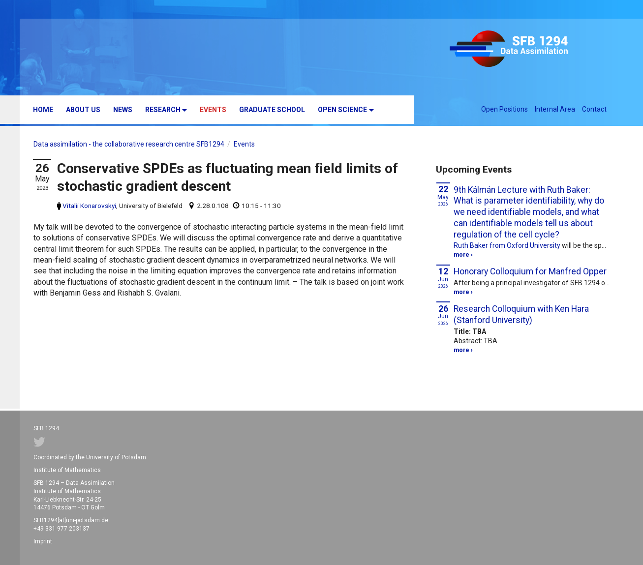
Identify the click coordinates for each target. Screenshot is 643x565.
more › (463, 254)
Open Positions (504, 109)
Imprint (42, 541)
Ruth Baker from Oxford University (507, 245)
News (122, 110)
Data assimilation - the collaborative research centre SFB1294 (128, 144)
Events (213, 110)
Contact (594, 109)
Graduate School (272, 110)
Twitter (39, 442)
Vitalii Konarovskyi (89, 205)
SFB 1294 (524, 50)
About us (83, 110)
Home (43, 110)
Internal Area (555, 109)
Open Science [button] (342, 110)
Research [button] (163, 110)
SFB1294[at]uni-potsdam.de (70, 520)
